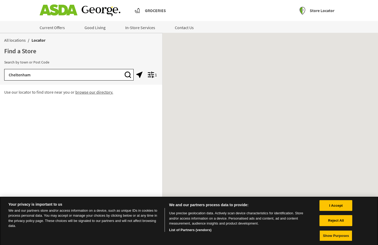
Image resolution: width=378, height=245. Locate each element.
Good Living (95, 27)
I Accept (336, 207)
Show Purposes (336, 237)
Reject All (336, 222)
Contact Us (184, 27)
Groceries (155, 10)
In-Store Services (140, 27)
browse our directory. (94, 92)
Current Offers (52, 27)
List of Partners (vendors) (190, 232)
